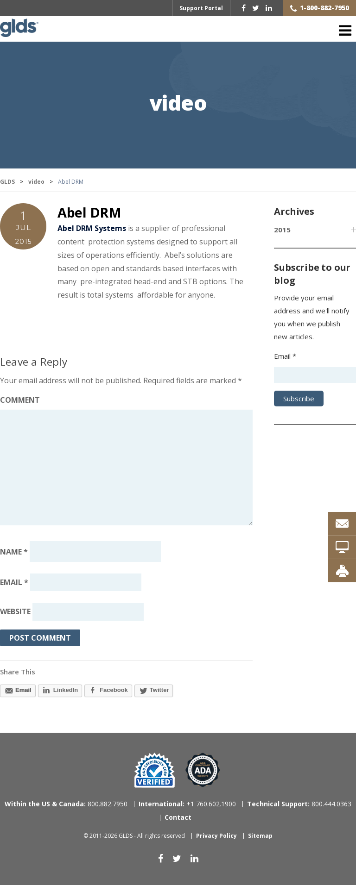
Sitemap (260, 836)
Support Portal (201, 8)
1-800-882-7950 (324, 7)
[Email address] (85, 582)
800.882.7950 (66, 803)
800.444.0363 (299, 803)
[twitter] (255, 8)
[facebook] (244, 8)
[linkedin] (269, 8)
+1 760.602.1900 (187, 803)
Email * (285, 356)
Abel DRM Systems (91, 228)
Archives (294, 211)
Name (14, 551)
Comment (20, 400)
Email (14, 582)
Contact (178, 817)
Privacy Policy (216, 836)
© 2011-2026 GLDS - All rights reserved (134, 836)
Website (15, 612)
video (178, 104)
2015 (282, 229)
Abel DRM (89, 212)
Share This (17, 671)
